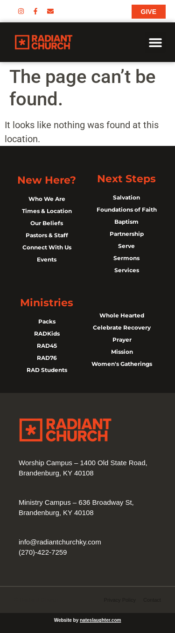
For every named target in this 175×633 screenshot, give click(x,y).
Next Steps (126, 178)
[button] (155, 42)
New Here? (46, 180)
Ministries (46, 302)
